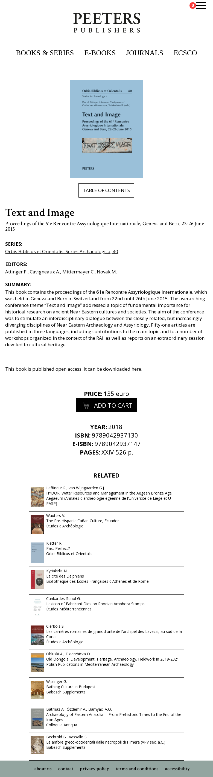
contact (65, 768)
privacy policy (94, 768)
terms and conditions (137, 768)
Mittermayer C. (78, 271)
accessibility (177, 768)
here (136, 369)
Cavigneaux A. (45, 271)
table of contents (106, 190)
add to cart (106, 406)
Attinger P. (16, 271)
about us (43, 768)
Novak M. (107, 271)
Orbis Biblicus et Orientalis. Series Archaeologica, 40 (61, 251)
